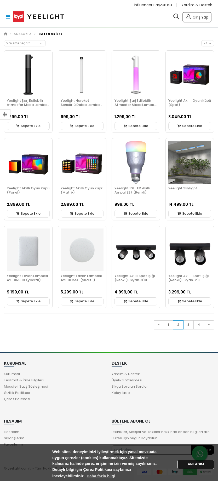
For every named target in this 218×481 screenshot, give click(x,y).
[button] (176, 17)
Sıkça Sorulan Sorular (130, 386)
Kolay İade (121, 392)
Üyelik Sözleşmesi (127, 380)
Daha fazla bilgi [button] (101, 476)
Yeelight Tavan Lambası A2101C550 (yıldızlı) (81, 277)
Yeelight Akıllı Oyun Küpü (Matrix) (82, 190)
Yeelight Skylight (182, 188)
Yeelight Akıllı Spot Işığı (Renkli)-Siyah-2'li (188, 277)
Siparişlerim (14, 438)
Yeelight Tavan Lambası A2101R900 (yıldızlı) (27, 277)
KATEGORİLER (51, 34)
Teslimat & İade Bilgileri (24, 380)
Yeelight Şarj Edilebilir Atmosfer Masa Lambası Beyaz (135, 104)
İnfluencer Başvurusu (153, 5)
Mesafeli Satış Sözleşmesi (26, 386)
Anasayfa (23, 34)
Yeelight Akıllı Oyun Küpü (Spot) (189, 102)
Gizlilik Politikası (17, 392)
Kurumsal (12, 373)
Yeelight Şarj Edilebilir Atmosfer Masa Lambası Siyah (28, 104)
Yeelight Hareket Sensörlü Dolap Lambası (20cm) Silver (81, 104)
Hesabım (11, 431)
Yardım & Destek (196, 5)
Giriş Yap (197, 16)
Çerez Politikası (17, 398)
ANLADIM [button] (196, 464)
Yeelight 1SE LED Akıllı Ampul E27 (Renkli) (132, 190)
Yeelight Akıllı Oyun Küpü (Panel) (28, 190)
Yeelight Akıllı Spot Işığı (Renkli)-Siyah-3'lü (134, 277)
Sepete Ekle (28, 125)
